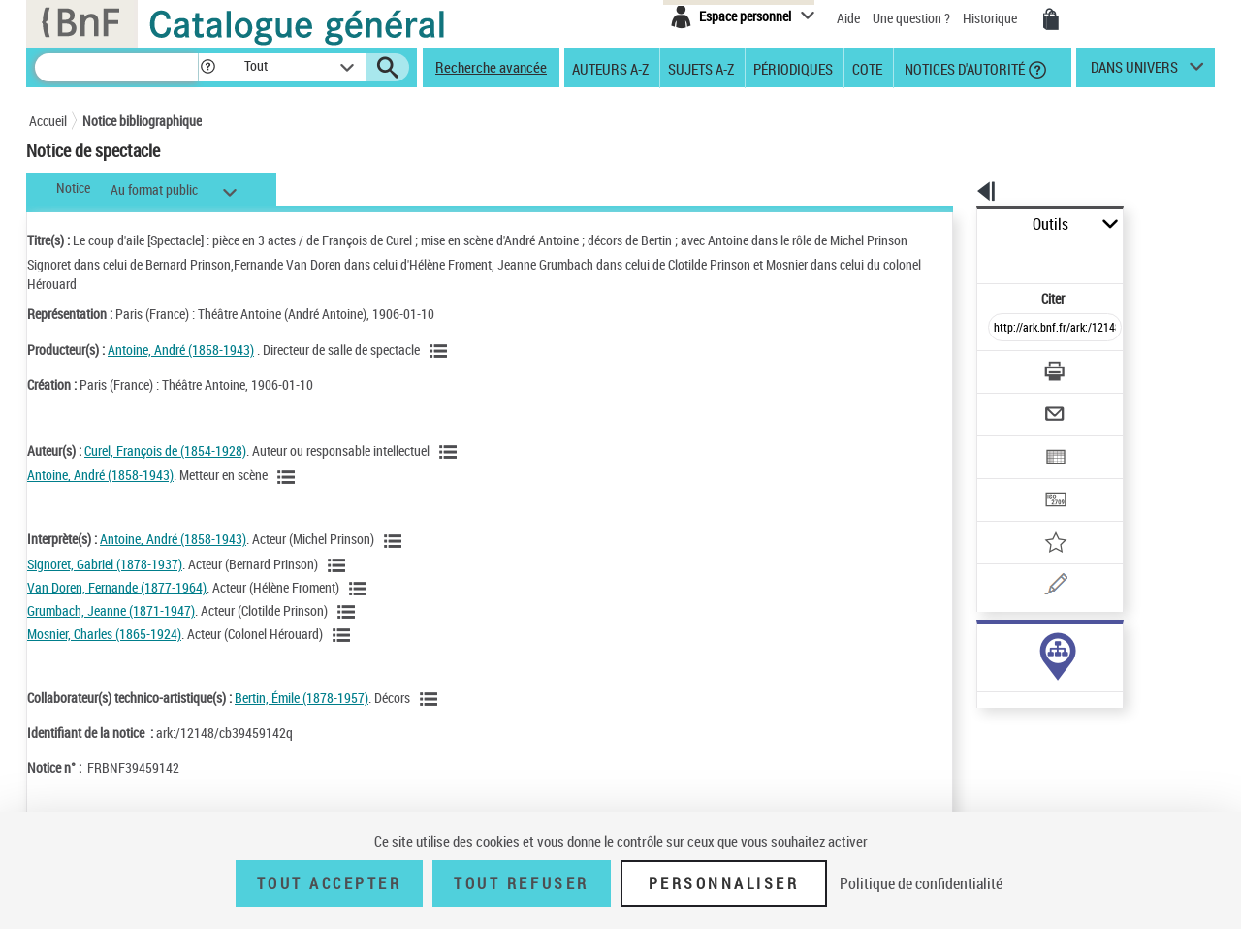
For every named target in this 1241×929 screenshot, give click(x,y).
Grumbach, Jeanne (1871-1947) (111, 610)
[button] (207, 67)
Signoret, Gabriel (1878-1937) (104, 564)
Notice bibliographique (142, 121)
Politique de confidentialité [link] (921, 883)
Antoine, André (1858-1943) (181, 349)
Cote (867, 68)
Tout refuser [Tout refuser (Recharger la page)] (521, 883)
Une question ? (911, 18)
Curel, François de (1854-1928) (165, 450)
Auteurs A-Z (610, 68)
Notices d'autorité (963, 68)
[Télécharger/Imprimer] (1004, 328)
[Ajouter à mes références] (1012, 480)
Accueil (48, 121)
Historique (991, 18)
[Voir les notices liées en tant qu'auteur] (450, 452)
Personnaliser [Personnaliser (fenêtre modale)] (724, 883)
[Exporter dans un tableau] (1014, 404)
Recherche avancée (491, 67)
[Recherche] (116, 67)
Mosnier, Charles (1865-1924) (104, 634)
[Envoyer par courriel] (1000, 366)
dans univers (1134, 72)
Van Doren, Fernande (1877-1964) (117, 587)
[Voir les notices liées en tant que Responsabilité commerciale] (441, 351)
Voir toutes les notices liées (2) (1011, 634)
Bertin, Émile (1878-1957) (301, 698)
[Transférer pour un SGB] (1009, 442)
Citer (970, 255)
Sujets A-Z (701, 68)
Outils (955, 224)
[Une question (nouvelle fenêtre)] (1038, 517)
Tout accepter (329, 883)
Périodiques (793, 68)
